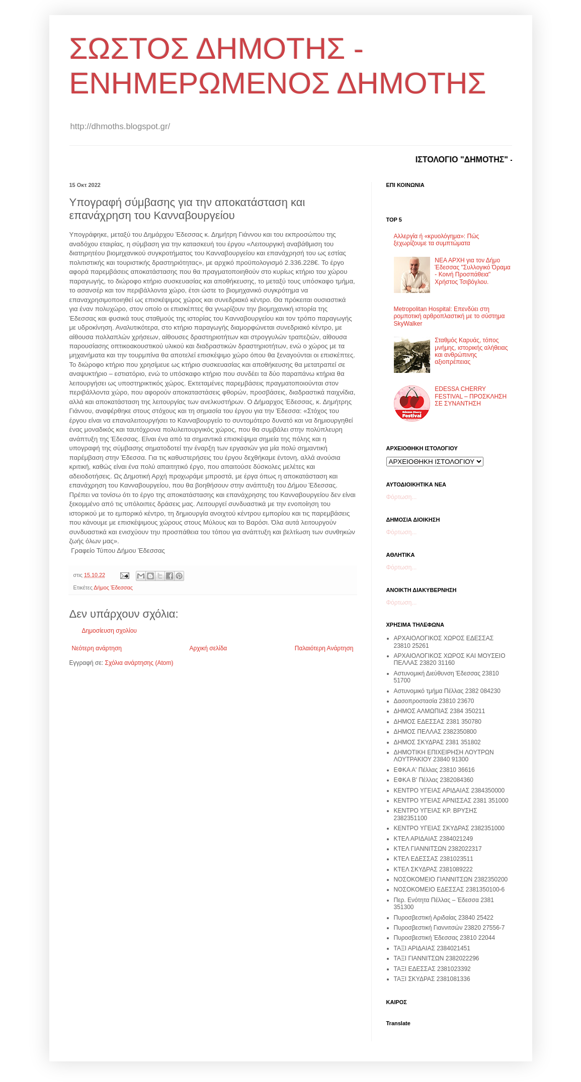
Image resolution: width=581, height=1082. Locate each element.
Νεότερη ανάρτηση (97, 648)
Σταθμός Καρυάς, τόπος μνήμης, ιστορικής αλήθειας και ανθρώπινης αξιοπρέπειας (471, 351)
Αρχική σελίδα (208, 648)
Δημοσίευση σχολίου (109, 630)
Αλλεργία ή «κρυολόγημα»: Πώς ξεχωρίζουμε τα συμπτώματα (436, 240)
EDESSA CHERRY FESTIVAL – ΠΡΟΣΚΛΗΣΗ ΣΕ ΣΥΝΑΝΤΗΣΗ (471, 396)
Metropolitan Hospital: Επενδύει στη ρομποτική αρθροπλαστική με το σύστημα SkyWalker (449, 316)
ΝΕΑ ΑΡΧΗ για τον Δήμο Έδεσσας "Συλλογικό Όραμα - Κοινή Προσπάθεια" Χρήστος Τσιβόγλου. (472, 271)
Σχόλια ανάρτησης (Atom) (139, 662)
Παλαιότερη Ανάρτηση (324, 648)
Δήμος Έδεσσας (113, 587)
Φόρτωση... (401, 497)
